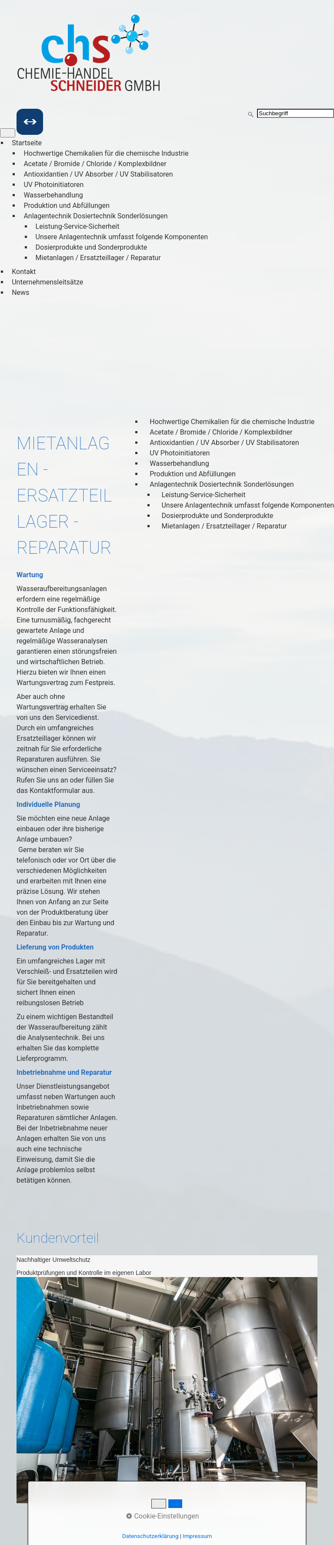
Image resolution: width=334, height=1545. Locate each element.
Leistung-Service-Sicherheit (78, 226)
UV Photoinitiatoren (53, 185)
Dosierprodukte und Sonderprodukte (91, 247)
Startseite (27, 143)
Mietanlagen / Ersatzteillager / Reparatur (98, 258)
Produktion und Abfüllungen (66, 205)
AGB (223, 1522)
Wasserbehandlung (53, 195)
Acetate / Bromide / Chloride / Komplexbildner (94, 164)
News (20, 292)
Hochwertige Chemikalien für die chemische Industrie (105, 153)
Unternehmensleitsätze (47, 282)
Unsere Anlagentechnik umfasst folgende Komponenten (122, 237)
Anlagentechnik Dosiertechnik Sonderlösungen (95, 216)
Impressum (192, 1522)
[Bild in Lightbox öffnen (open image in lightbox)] (167, 1390)
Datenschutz (149, 1522)
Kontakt (24, 272)
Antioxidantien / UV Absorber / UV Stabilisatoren (98, 174)
